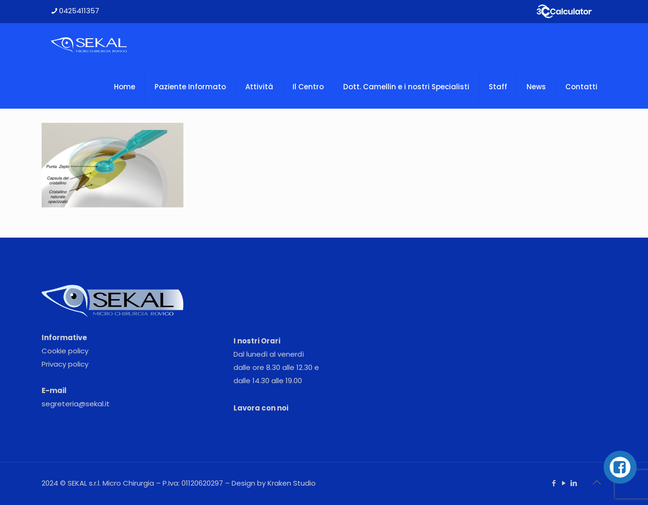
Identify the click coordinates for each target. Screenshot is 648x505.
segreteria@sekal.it (76, 404)
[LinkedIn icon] (574, 483)
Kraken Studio (292, 483)
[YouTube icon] (564, 483)
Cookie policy (65, 351)
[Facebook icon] (554, 483)
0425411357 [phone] (79, 11)
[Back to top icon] (597, 482)
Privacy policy (65, 364)
